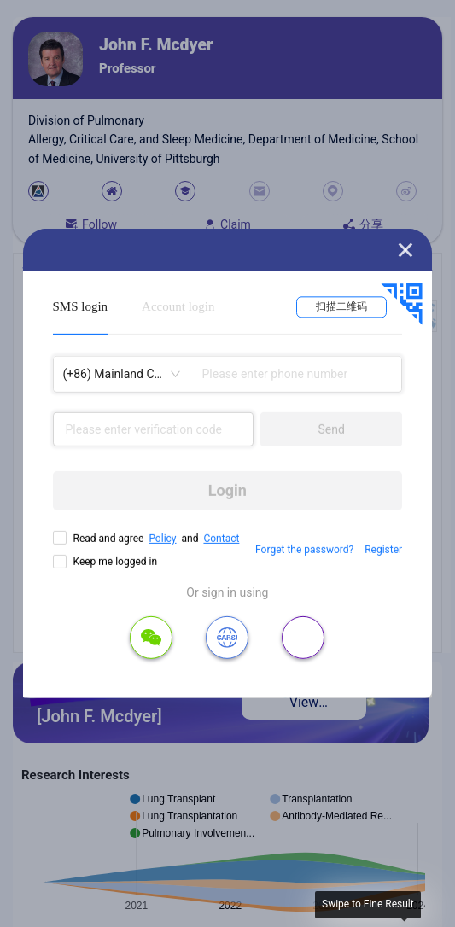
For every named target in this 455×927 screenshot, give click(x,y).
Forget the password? (304, 550)
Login (227, 490)
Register (383, 550)
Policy (162, 539)
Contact (221, 539)
